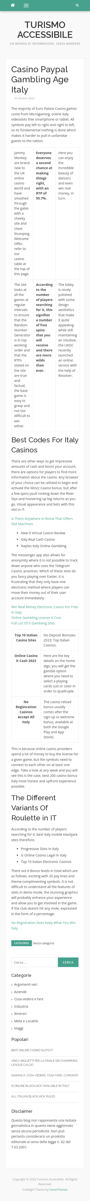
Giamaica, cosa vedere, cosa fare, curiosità (44, 1075)
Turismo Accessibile (45, 30)
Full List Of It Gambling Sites (33, 623)
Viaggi (19, 1028)
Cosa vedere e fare (28, 999)
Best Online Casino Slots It (32, 1050)
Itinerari (20, 1013)
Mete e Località (26, 1021)
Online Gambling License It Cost (36, 617)
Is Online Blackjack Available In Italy (40, 1086)
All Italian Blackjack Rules (33, 1096)
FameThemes (58, 1190)
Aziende (20, 992)
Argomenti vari (25, 984)
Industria (21, 1006)
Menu (24, 5)
